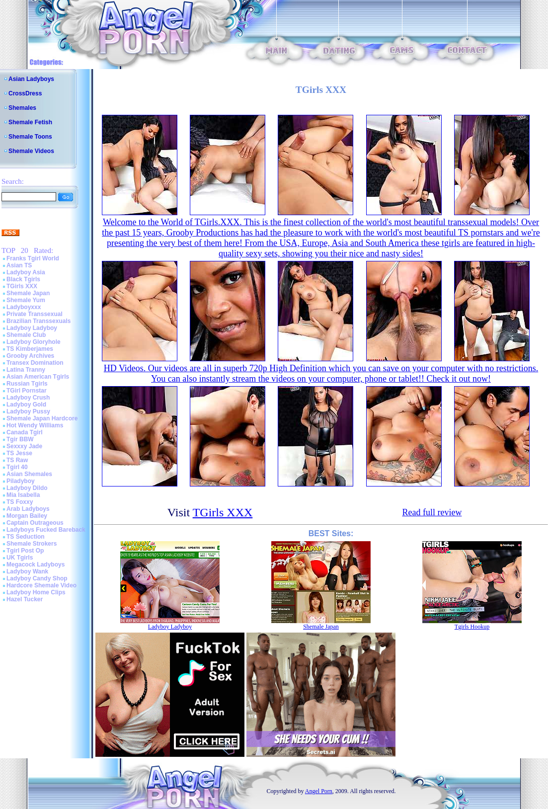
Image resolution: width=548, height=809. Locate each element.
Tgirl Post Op (25, 550)
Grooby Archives (30, 355)
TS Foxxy (19, 501)
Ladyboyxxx (23, 307)
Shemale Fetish (30, 122)
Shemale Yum (25, 300)
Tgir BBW (20, 439)
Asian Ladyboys (31, 79)
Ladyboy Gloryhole (33, 341)
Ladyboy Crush (28, 397)
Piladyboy (20, 481)
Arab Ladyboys (28, 508)
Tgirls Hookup (472, 626)
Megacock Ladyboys (35, 564)
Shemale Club (26, 334)
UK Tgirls (19, 557)
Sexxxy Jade (24, 446)
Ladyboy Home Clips (36, 592)
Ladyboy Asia (25, 272)
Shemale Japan (28, 293)
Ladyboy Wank (27, 571)
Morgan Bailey (26, 515)
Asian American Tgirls (37, 376)
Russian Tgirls (27, 383)
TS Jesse (19, 453)
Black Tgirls (23, 279)
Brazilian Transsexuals (38, 321)
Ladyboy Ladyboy (31, 327)
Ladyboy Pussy (28, 411)
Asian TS (19, 265)
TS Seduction (25, 536)
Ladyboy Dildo (27, 488)
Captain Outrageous (35, 522)
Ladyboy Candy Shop (37, 578)
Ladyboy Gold (26, 404)
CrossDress (25, 93)
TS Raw (17, 460)
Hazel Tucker (24, 599)
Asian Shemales (29, 474)
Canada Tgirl (24, 432)
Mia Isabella (23, 494)
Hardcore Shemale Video (41, 585)
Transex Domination (35, 362)
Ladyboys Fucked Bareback (45, 529)
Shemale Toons (30, 136)
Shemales (22, 107)
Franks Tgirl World (32, 258)
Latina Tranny (25, 369)
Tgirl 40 (17, 467)
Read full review (432, 512)
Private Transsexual (34, 314)
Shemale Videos (31, 151)
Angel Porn (318, 791)
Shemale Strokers (31, 543)
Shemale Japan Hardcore (42, 418)
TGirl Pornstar (26, 390)
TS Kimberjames (29, 348)
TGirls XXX (21, 286)
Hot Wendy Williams (34, 425)
